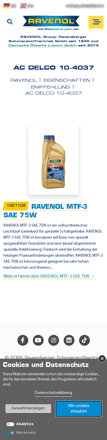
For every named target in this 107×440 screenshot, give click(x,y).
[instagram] (53, 340)
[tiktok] (84, 340)
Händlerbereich (85, 6)
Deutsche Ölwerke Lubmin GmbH (42, 45)
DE (9, 6)
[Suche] (10, 22)
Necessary (26, 433)
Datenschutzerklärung (53, 393)
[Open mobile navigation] (96, 22)
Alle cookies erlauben (79, 409)
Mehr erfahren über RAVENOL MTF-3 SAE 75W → (49, 276)
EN (26, 6)
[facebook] (22, 340)
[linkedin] (69, 340)
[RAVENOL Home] (52, 25)
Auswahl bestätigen (28, 408)
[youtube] (38, 340)
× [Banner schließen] (102, 359)
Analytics (25, 424)
